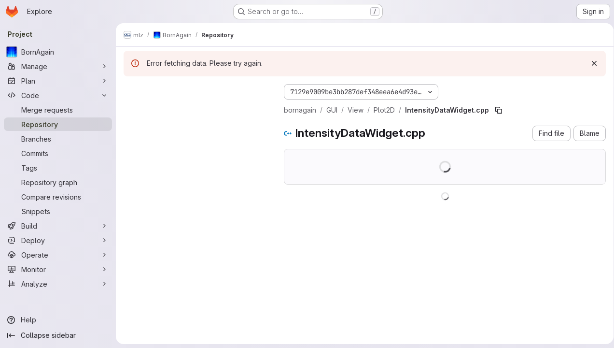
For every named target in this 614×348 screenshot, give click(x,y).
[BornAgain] (58, 51)
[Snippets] (58, 211)
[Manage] (58, 66)
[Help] (58, 320)
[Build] (58, 225)
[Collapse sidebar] (58, 335)
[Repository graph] (58, 182)
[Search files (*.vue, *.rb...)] (196, 109)
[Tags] (58, 167)
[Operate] (58, 254)
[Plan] (58, 80)
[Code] (58, 95)
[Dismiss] (591, 63)
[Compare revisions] (58, 196)
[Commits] (58, 153)
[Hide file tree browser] (131, 90)
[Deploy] (58, 240)
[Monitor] (58, 269)
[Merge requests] (58, 109)
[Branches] (58, 138)
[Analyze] (58, 283)
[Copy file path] (498, 110)
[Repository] (58, 124)
